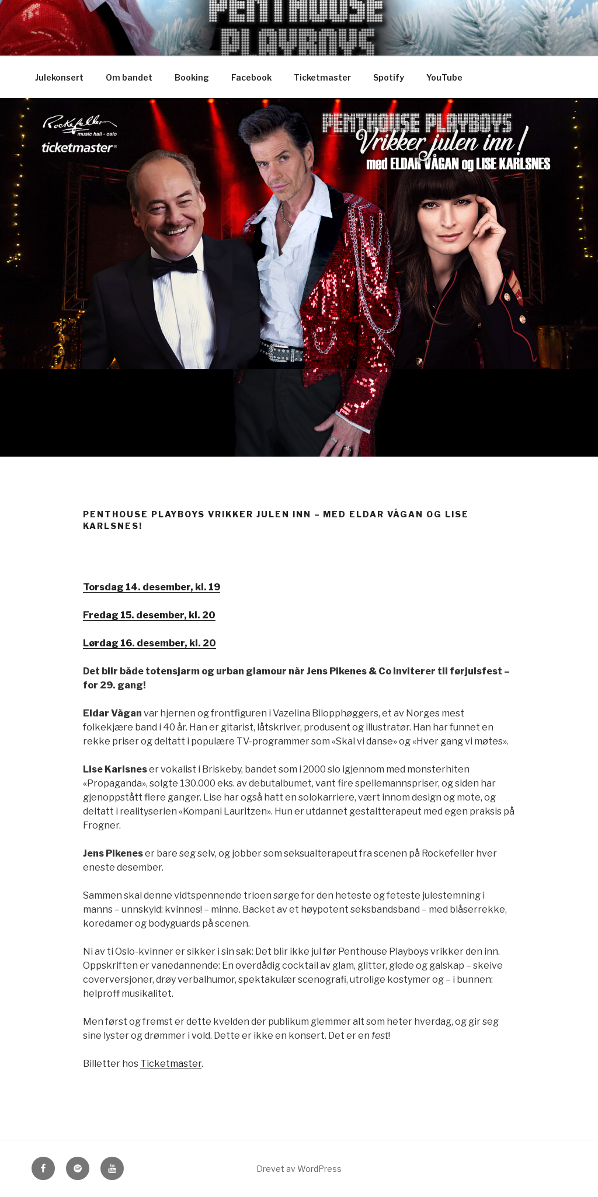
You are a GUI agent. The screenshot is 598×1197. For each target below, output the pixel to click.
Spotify (388, 77)
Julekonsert (59, 77)
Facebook (251, 77)
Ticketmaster (322, 77)
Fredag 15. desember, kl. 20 (149, 615)
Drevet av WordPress (299, 1169)
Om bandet (129, 77)
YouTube (444, 77)
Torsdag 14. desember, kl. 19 (151, 587)
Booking (192, 77)
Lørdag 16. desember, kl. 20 (149, 643)
